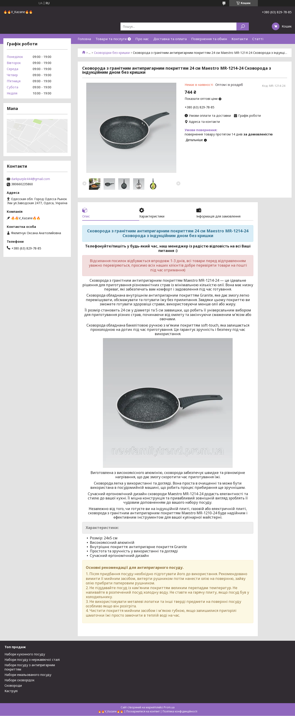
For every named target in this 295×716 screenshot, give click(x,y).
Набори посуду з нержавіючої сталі (32, 660)
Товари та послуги (111, 39)
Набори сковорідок (19, 680)
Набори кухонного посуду (25, 654)
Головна (84, 39)
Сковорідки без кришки (112, 53)
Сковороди (13, 686)
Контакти (239, 39)
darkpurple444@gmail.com (30, 179)
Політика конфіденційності (180, 712)
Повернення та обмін (209, 39)
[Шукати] (242, 26)
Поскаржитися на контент (143, 712)
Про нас (142, 39)
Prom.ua (169, 707)
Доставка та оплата (170, 39)
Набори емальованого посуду (28, 675)
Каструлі (11, 691)
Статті (257, 39)
